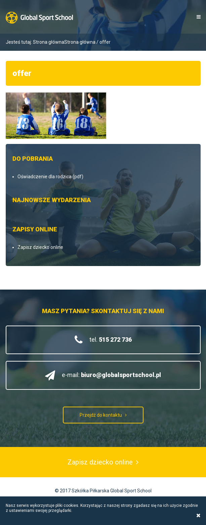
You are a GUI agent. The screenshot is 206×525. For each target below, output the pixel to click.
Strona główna (48, 42)
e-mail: (111, 374)
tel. (110, 339)
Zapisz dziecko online (40, 247)
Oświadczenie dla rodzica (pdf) (50, 176)
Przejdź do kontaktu (101, 415)
